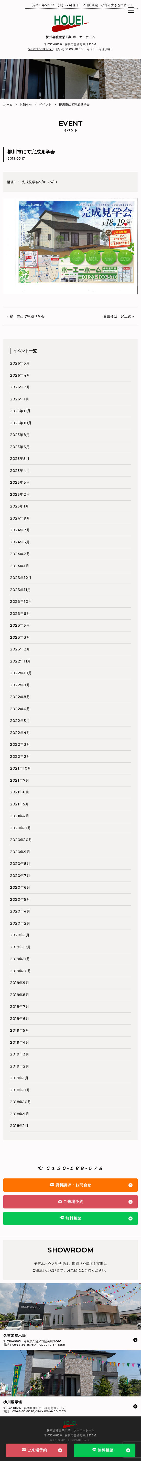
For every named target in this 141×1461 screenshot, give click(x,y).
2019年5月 (19, 1030)
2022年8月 (20, 697)
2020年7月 (20, 875)
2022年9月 (20, 685)
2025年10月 (21, 423)
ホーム (8, 104)
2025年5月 (19, 458)
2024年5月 (20, 542)
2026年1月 (19, 399)
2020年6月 (20, 887)
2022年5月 (20, 720)
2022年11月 (20, 661)
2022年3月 (20, 744)
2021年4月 (19, 816)
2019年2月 (19, 1066)
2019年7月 (19, 1006)
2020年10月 (21, 839)
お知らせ (26, 104)
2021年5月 (19, 804)
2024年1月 (19, 566)
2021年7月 (19, 780)
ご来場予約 (34, 1450)
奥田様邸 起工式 (117, 316)
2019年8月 (19, 994)
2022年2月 (20, 756)
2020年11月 (20, 828)
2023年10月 (21, 601)
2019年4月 (19, 1042)
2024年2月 (20, 554)
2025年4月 (20, 470)
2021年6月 (19, 792)
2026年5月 (20, 363)
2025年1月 (19, 506)
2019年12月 (20, 947)
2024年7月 (20, 530)
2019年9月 (19, 982)
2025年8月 (20, 434)
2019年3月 (19, 1054)
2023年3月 (20, 637)
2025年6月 (20, 446)
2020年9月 (20, 851)
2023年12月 (21, 577)
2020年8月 (20, 863)
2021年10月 (20, 768)
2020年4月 (20, 911)
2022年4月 (20, 732)
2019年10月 (20, 971)
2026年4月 (20, 375)
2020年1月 (19, 935)
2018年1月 (19, 1125)
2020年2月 (20, 923)
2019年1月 (19, 1078)
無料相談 (102, 1450)
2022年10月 (21, 673)
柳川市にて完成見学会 (27, 316)
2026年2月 (20, 387)
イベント (45, 104)
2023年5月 (20, 625)
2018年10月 (20, 1102)
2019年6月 (19, 1018)
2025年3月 (20, 482)
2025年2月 (20, 494)
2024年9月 (20, 518)
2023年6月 (20, 613)
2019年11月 (20, 959)
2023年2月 (20, 649)
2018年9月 (19, 1114)
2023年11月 (20, 589)
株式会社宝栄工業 (70, 37)
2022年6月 (20, 709)
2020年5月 (20, 899)
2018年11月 (20, 1090)
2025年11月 (20, 411)
